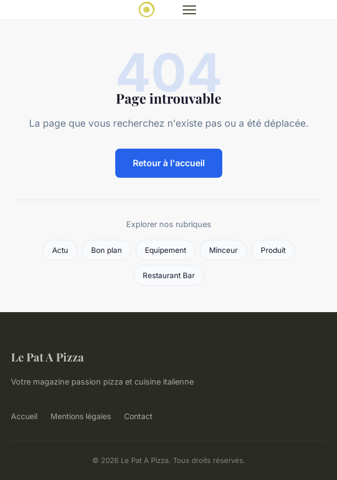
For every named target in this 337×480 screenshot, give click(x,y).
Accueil (24, 416)
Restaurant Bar (169, 275)
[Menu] (189, 10)
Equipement (165, 250)
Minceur (223, 250)
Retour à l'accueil (169, 162)
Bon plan (106, 250)
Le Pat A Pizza (47, 356)
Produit (273, 250)
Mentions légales (80, 416)
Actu (60, 250)
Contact (138, 416)
